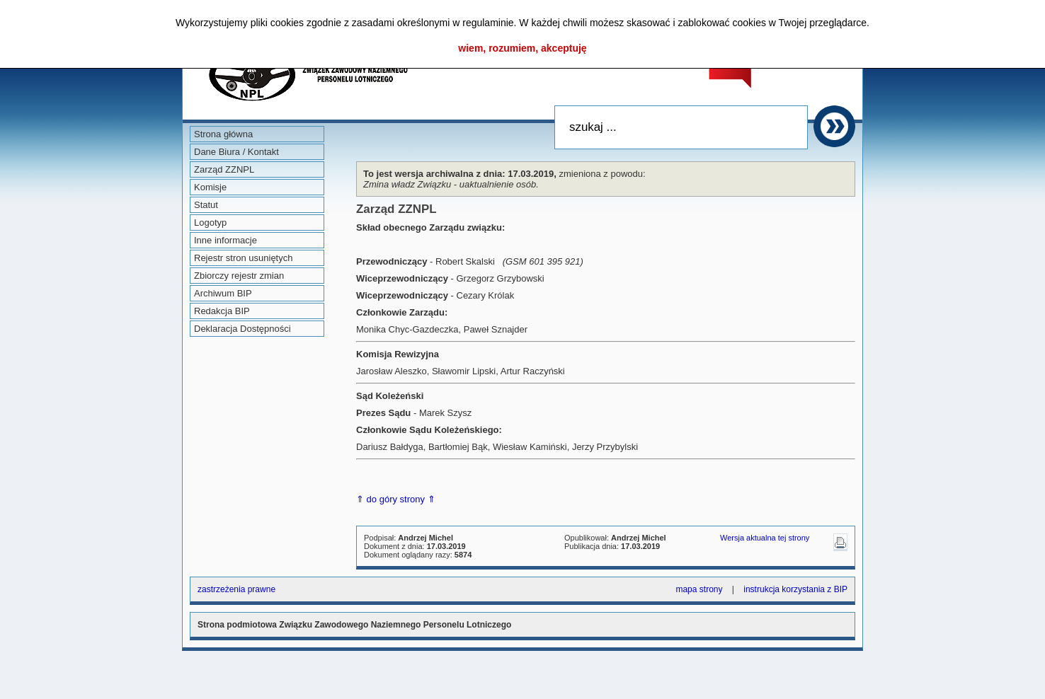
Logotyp (210, 222)
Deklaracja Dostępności (242, 328)
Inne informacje (225, 240)
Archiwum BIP (223, 293)
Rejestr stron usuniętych (243, 258)
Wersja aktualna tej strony (764, 537)
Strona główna (223, 134)
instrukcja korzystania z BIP (795, 589)
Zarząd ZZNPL (224, 169)
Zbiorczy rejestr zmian (239, 275)
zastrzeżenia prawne (236, 589)
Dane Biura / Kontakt (236, 151)
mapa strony (698, 589)
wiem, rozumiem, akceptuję (522, 48)
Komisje (210, 187)
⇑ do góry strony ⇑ (395, 499)
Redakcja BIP (222, 311)
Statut (206, 205)
